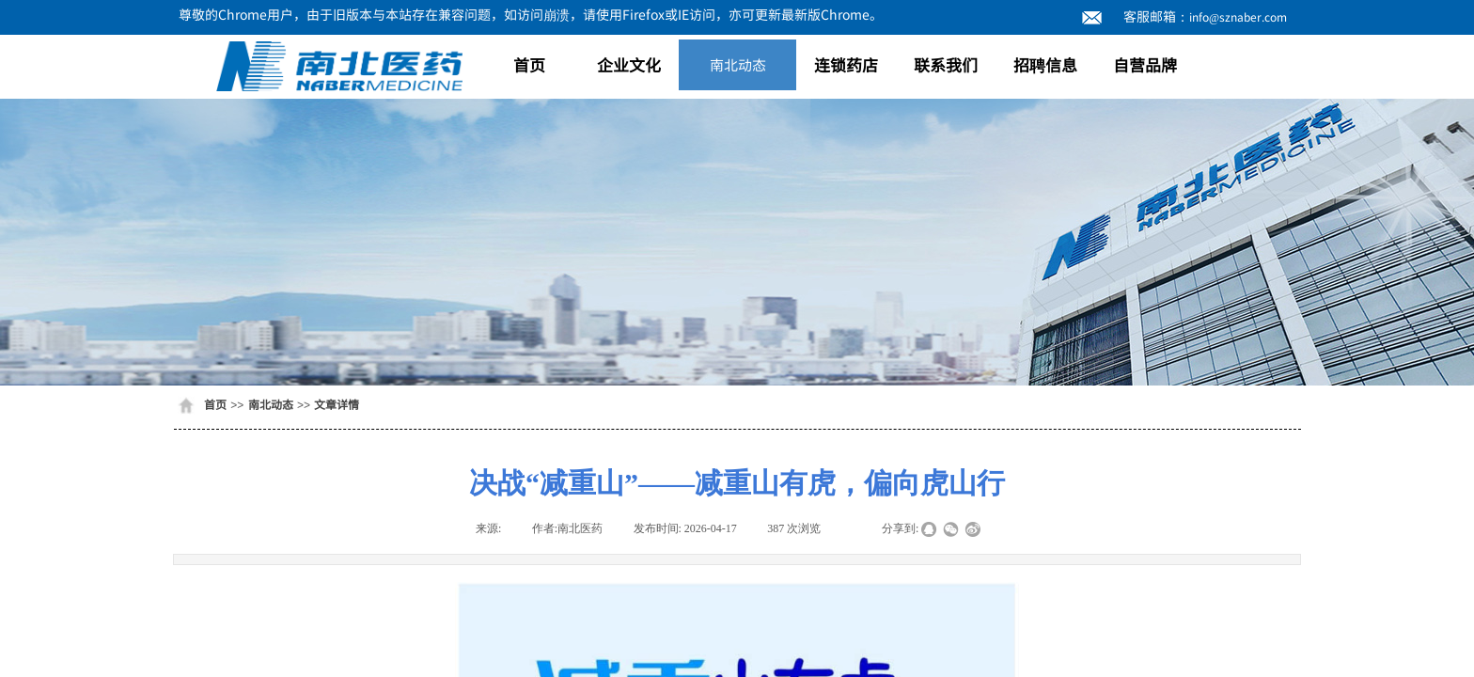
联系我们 (946, 64)
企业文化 (629, 64)
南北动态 (738, 64)
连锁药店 (846, 64)
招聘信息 (1045, 64)
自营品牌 (1145, 64)
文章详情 (336, 404)
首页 (529, 64)
